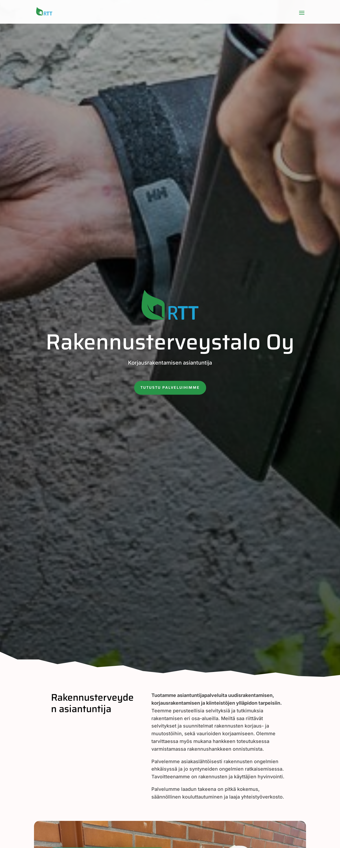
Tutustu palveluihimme (170, 387)
